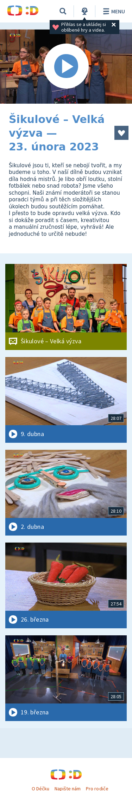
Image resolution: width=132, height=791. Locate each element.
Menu (113, 11)
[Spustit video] (66, 67)
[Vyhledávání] (63, 11)
